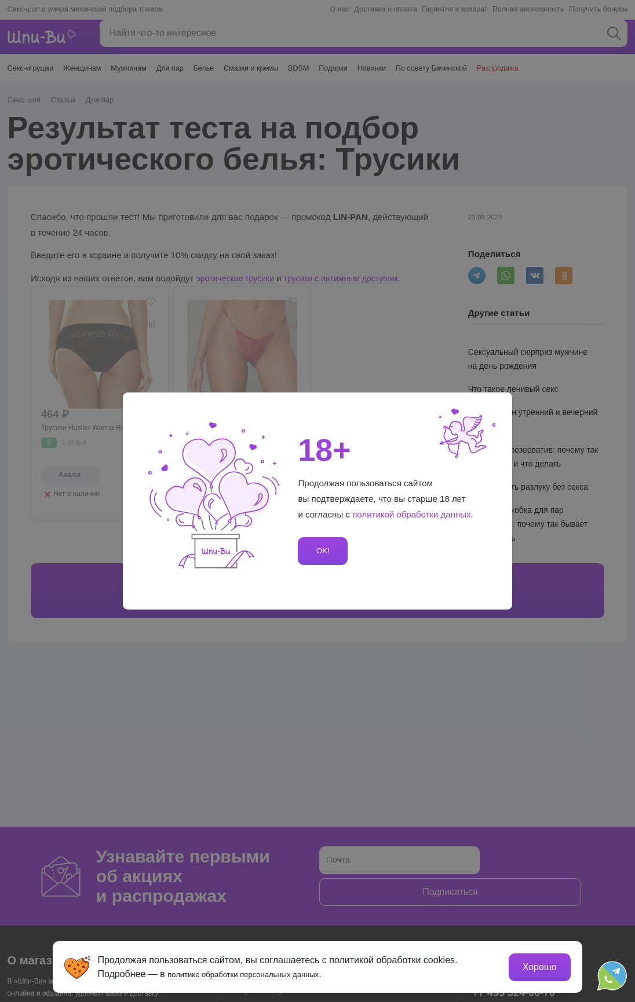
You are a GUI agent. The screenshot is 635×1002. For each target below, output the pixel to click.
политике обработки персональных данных (263, 972)
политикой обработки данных (412, 514)
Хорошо (537, 965)
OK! (321, 551)
